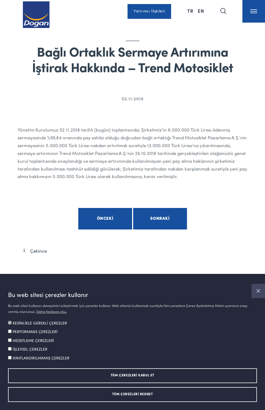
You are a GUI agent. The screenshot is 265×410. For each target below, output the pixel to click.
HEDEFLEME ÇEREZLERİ (33, 341)
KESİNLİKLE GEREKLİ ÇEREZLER (40, 323)
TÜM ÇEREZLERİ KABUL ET (132, 375)
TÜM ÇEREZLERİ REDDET (132, 394)
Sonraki (159, 219)
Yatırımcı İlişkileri (149, 11)
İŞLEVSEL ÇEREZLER (30, 349)
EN (201, 11)
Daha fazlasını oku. (51, 312)
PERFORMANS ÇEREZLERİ (35, 332)
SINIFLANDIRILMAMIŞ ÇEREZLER (41, 358)
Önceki (105, 219)
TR (190, 11)
